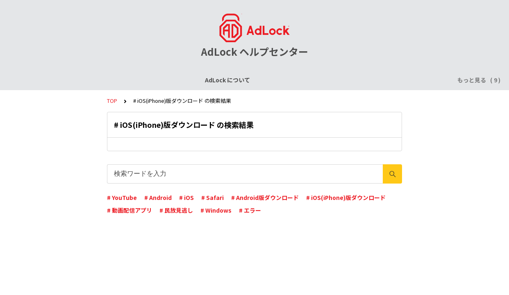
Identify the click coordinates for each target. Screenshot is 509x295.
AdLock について (52, 80)
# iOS (186, 197)
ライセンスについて (112, 80)
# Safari (212, 197)
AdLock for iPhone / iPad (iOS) (192, 80)
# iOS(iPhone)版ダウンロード (346, 197)
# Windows (216, 210)
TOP (112, 100)
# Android (158, 197)
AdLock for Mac (403, 80)
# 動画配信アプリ (129, 210)
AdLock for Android (272, 80)
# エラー (250, 210)
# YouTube (122, 197)
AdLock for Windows (340, 80)
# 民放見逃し (176, 210)
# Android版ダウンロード (265, 197)
